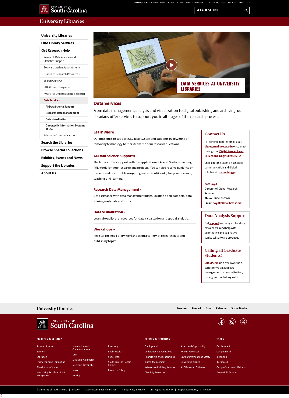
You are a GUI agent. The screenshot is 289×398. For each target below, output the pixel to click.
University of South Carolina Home (63, 10)
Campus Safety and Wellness (231, 367)
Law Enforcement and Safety (195, 357)
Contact (196, 308)
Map (223, 3)
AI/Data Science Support (60, 107)
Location (182, 308)
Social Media (239, 308)
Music (75, 370)
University (62, 21)
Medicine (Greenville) (83, 365)
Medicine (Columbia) (83, 360)
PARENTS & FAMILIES (194, 3)
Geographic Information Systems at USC (65, 127)
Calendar (213, 3)
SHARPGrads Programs (57, 87)
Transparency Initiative (133, 390)
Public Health (115, 352)
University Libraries (56, 36)
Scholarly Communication (59, 135)
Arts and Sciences (46, 346)
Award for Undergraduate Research (64, 94)
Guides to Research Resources (61, 74)
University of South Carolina (53, 390)
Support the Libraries (58, 166)
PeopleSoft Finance (226, 373)
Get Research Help (55, 50)
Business (41, 352)
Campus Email (224, 352)
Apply (241, 3)
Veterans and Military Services (160, 367)
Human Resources (190, 352)
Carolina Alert (223, 346)
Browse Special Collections (62, 150)
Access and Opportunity (193, 346)
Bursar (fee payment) (155, 362)
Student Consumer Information (101, 390)
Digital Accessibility (188, 390)
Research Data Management (62, 113)
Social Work (114, 357)
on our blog (226, 172)
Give (249, 3)
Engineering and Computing (51, 362)
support (214, 223)
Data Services (52, 100)
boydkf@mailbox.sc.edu (227, 203)
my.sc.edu (222, 357)
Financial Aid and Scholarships (160, 357)
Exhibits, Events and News (62, 158)
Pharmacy (113, 346)
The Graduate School (47, 367)
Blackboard (222, 362)
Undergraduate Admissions (158, 352)
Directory (232, 3)
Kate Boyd (211, 184)
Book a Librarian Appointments (62, 68)
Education (42, 357)
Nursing (76, 376)
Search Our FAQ (53, 81)
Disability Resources (155, 373)
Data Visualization (56, 119)
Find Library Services (57, 43)
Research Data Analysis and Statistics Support (60, 59)
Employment (151, 346)
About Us (48, 173)
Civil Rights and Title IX (161, 390)
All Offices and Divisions (193, 367)
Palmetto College (117, 370)
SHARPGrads (212, 263)
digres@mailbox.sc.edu (219, 146)
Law (74, 355)
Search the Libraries (56, 143)
